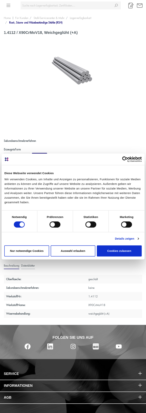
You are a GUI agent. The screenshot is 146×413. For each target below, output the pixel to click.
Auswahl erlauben (73, 250)
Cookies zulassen (119, 250)
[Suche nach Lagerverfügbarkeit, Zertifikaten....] (66, 5)
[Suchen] (116, 5)
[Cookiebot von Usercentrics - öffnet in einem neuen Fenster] (125, 159)
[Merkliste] (131, 5)
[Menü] (8, 4)
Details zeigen (124, 238)
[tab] (11, 265)
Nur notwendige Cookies (27, 250)
